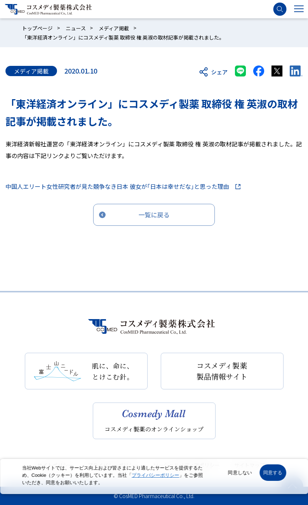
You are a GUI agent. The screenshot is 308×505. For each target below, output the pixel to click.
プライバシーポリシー (155, 475)
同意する (272, 472)
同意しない (240, 472)
